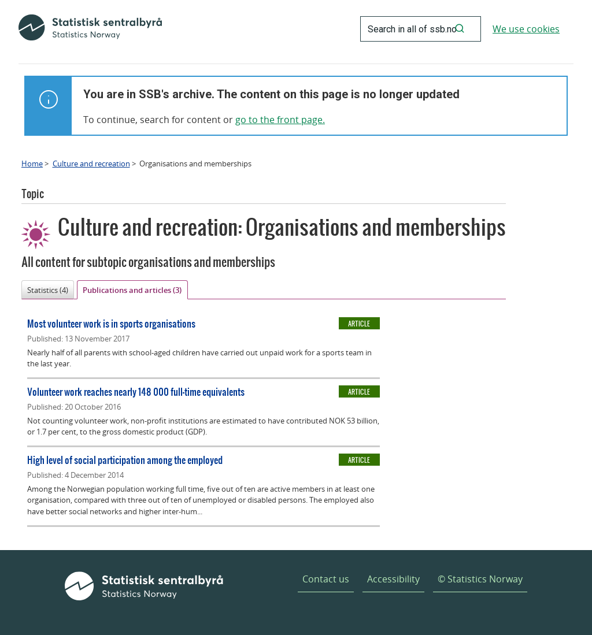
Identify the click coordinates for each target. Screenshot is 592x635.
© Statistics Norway (480, 579)
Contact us (325, 579)
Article (359, 323)
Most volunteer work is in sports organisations (111, 323)
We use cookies (526, 29)
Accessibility (393, 579)
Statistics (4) (47, 290)
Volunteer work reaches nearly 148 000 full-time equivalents (136, 391)
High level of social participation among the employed (125, 459)
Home (32, 163)
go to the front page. (280, 119)
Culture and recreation (91, 163)
